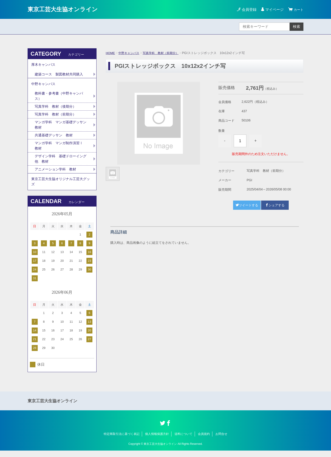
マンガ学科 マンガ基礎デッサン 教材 (60, 128)
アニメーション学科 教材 (57, 174)
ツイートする (247, 205)
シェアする (275, 205)
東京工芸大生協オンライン (67, 9)
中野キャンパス (130, 53)
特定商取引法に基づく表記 (122, 440)
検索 (296, 27)
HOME (110, 53)
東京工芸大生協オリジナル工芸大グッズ (60, 187)
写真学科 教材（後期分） (57, 109)
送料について (183, 440)
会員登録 (247, 9)
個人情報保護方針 (157, 440)
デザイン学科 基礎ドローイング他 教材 (60, 163)
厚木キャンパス (44, 65)
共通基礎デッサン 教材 (55, 139)
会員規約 (204, 440)
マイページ (273, 9)
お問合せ (221, 440)
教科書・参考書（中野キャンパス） (60, 98)
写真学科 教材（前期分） (164, 53)
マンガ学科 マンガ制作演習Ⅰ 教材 (62, 150)
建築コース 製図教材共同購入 (60, 75)
